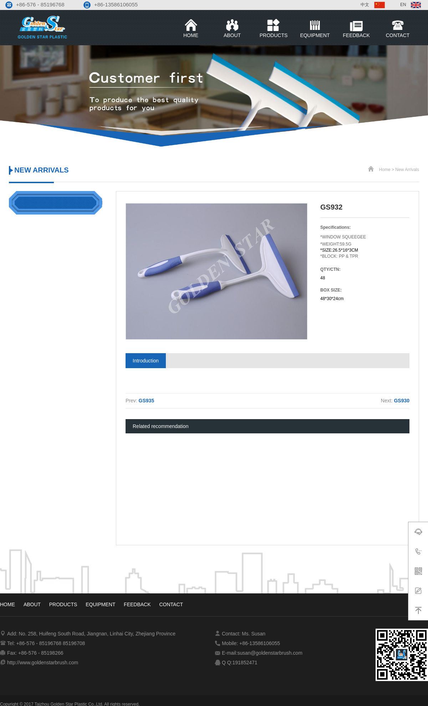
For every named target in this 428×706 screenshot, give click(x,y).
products (63, 604)
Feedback (138, 604)
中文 (373, 4)
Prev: (140, 400)
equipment (101, 604)
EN (410, 4)
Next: (395, 400)
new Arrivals (407, 169)
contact (171, 604)
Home (385, 169)
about (33, 604)
